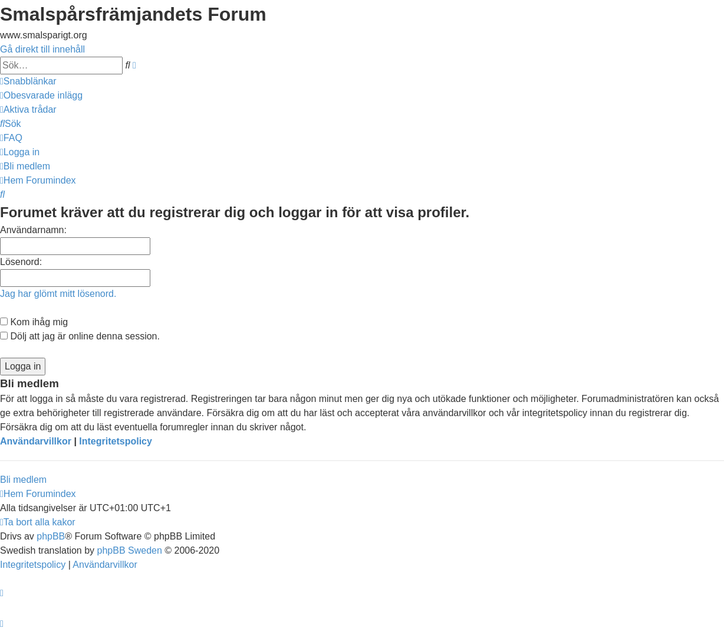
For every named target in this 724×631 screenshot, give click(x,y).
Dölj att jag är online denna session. (80, 336)
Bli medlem (23, 480)
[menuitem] (41, 95)
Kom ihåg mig (34, 322)
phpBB (51, 536)
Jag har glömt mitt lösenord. (58, 294)
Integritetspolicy (115, 441)
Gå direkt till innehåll (42, 49)
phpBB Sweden (129, 550)
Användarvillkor (35, 441)
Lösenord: (21, 262)
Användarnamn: (33, 230)
